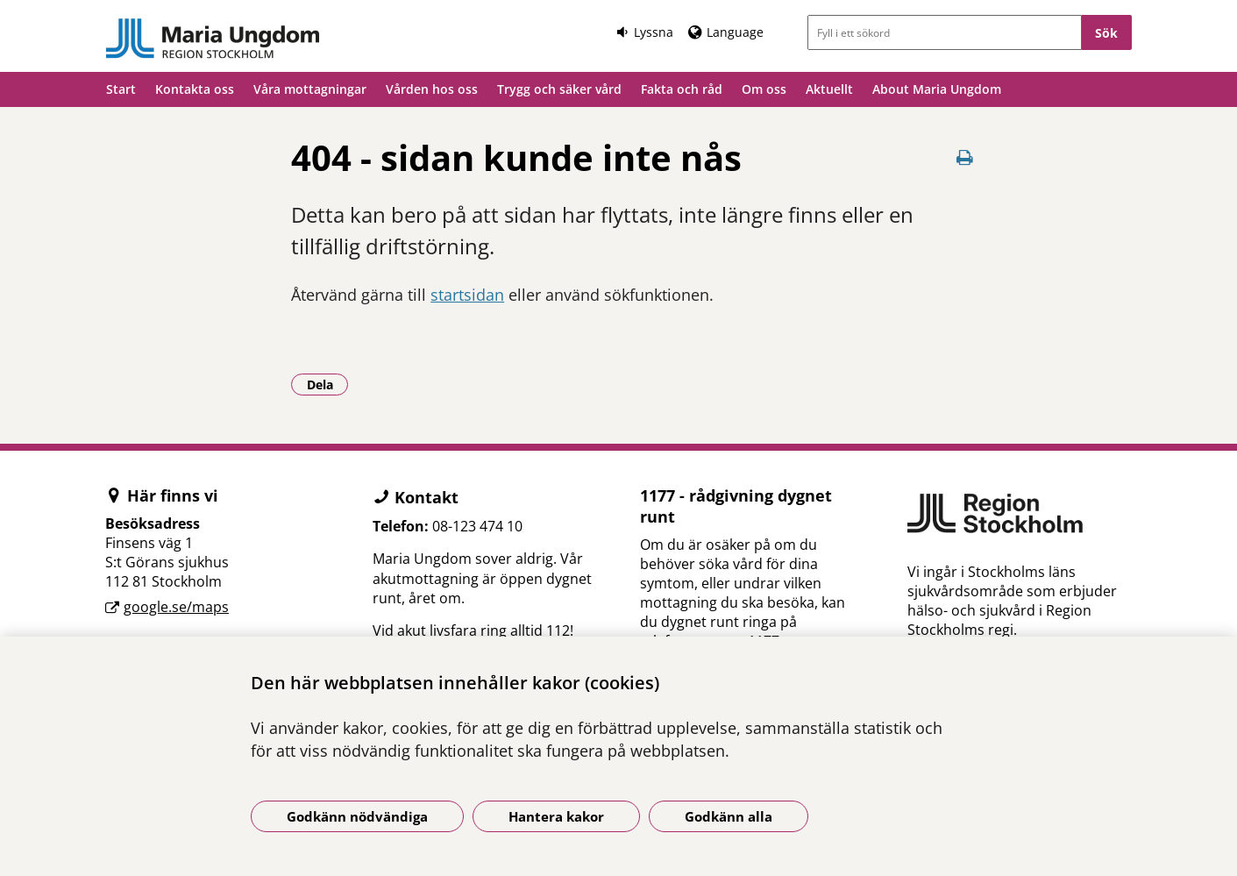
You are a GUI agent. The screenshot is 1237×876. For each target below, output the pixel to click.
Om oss (764, 89)
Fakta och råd (681, 89)
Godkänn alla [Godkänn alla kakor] (728, 816)
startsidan (467, 294)
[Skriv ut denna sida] (964, 157)
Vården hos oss (432, 89)
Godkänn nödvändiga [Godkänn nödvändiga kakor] (357, 816)
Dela (328, 384)
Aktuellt (829, 89)
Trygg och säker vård (559, 89)
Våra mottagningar (309, 89)
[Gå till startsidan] (213, 39)
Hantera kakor (556, 816)
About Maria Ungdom (936, 89)
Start (121, 89)
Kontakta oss (194, 89)
